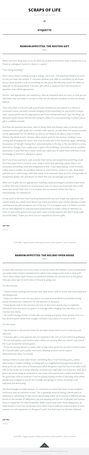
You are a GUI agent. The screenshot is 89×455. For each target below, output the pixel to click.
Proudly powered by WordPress (32, 451)
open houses (45, 436)
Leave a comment (70, 242)
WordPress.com (62, 451)
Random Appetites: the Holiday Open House (44, 255)
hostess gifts (39, 242)
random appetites (56, 242)
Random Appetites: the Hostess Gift (44, 46)
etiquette (31, 242)
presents (46, 242)
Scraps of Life (44, 9)
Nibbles (44, 50)
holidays (38, 436)
